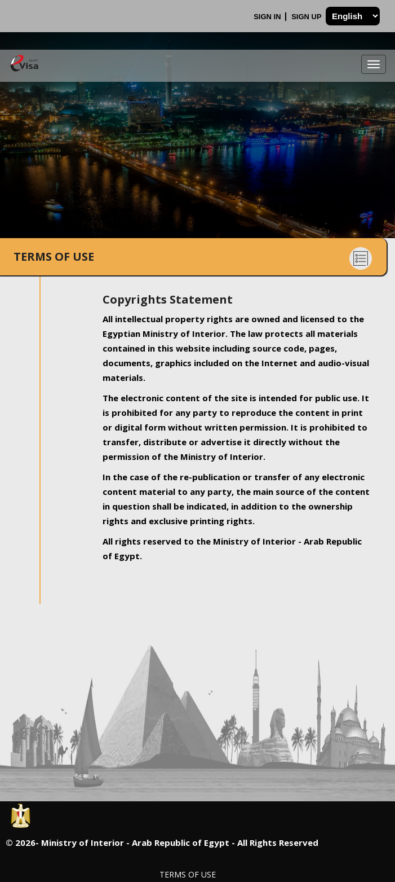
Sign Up (307, 16)
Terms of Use (187, 874)
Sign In (268, 16)
